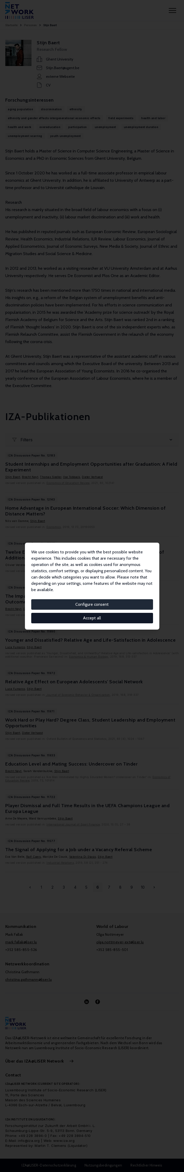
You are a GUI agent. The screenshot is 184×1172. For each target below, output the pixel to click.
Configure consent (92, 604)
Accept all (92, 617)
